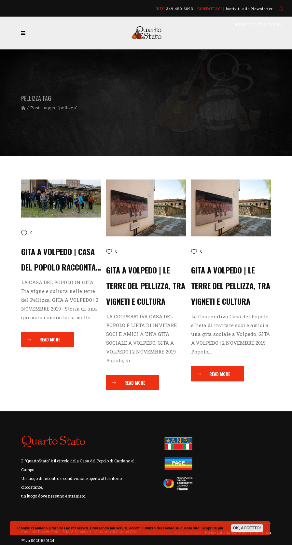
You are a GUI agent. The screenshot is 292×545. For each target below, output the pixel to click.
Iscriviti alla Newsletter (249, 8)
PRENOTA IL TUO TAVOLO (258, 24)
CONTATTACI (209, 8)
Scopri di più (212, 528)
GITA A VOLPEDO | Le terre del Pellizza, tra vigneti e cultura (145, 285)
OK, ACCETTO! (247, 528)
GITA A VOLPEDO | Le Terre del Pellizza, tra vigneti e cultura (230, 285)
